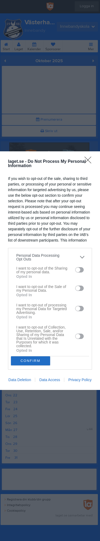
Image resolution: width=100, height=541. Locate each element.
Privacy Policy (79, 380)
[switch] (79, 270)
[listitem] (50, 257)
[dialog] (50, 270)
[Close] (90, 162)
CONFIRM (31, 361)
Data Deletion (20, 380)
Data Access (49, 380)
